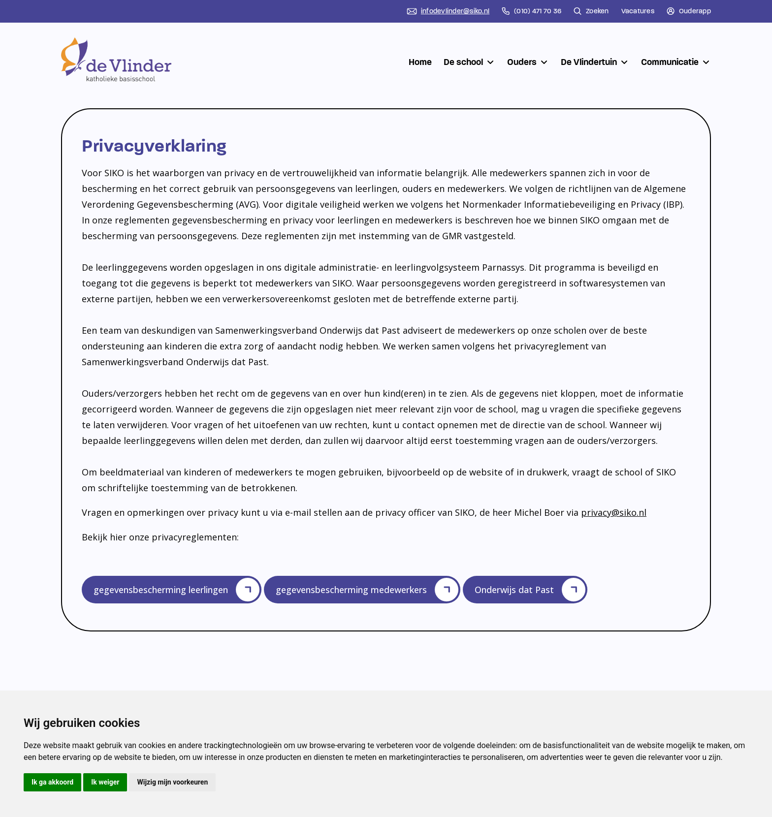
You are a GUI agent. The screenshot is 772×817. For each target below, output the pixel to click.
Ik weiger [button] (105, 782)
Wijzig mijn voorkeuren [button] (172, 782)
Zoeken (591, 11)
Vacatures (637, 11)
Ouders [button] (528, 62)
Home (420, 62)
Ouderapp (689, 11)
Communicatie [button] (676, 62)
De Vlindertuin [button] (595, 62)
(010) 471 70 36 (531, 11)
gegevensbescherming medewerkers (367, 592)
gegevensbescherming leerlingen (176, 592)
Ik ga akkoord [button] (52, 782)
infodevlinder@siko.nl (448, 11)
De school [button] (469, 62)
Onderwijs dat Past (530, 592)
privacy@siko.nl (613, 512)
